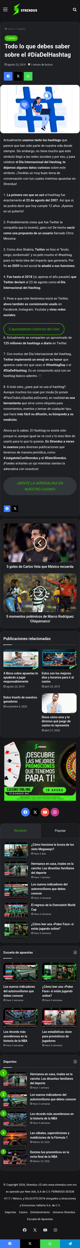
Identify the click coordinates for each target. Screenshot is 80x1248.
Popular (60, 831)
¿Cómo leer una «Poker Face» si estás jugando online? (57, 991)
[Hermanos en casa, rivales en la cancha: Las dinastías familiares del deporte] (16, 870)
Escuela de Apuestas (40, 1219)
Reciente (20, 831)
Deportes (10, 1212)
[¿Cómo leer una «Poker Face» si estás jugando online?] (16, 930)
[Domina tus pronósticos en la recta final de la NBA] (15, 1158)
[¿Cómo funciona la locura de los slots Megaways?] (16, 850)
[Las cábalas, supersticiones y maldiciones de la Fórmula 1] (15, 1139)
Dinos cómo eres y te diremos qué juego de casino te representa (56, 721)
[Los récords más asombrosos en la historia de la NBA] (20, 1017)
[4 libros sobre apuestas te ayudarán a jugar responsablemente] (20, 659)
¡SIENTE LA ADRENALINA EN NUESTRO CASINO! (40, 486)
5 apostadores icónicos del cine (34, 329)
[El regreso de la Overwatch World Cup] (16, 911)
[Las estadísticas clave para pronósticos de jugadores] (59, 1017)
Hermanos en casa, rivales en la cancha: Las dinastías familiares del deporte (52, 868)
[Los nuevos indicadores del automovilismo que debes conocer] (16, 890)
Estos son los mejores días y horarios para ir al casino (58, 677)
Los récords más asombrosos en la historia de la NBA (15, 1036)
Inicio (9, 29)
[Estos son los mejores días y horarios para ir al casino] (59, 659)
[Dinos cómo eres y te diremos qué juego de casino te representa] (59, 703)
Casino (21, 29)
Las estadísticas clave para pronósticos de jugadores (57, 1036)
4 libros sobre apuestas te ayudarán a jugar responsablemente (20, 677)
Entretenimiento (40, 1212)
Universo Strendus (64, 1212)
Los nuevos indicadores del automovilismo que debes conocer (49, 889)
